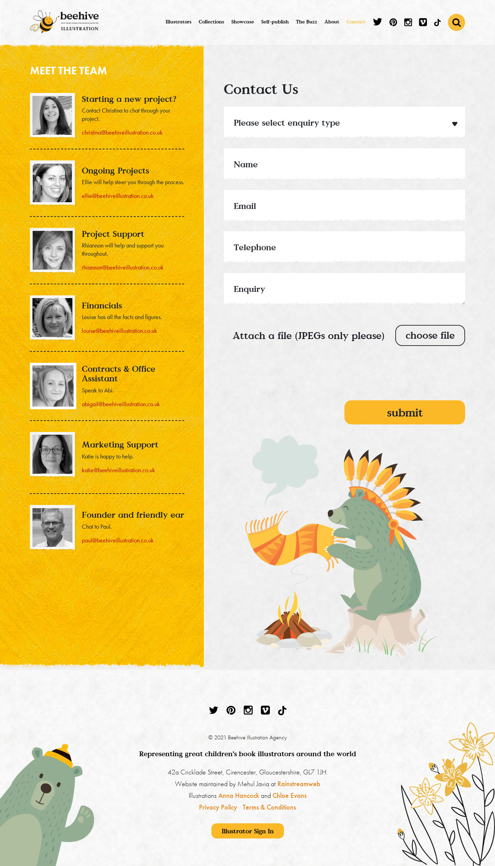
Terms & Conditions (269, 807)
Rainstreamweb (298, 783)
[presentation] (413, 378)
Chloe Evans (290, 795)
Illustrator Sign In (248, 830)
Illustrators (178, 21)
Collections (211, 21)
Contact (355, 21)
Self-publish (275, 21)
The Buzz (306, 21)
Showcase (242, 21)
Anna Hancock (238, 795)
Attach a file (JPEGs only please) (308, 335)
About (331, 21)
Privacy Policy (218, 807)
